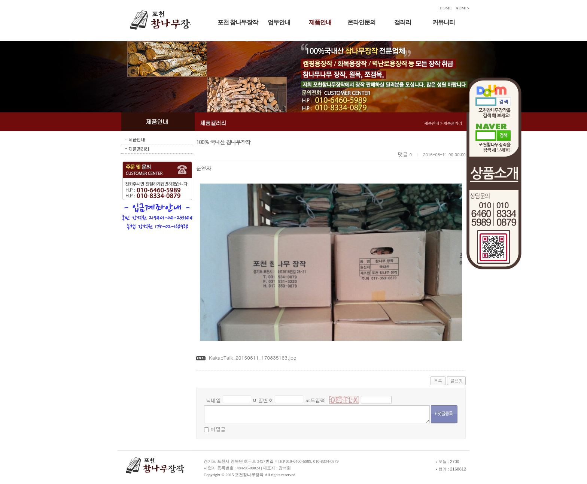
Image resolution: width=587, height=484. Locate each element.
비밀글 (217, 429)
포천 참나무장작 (238, 22)
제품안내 (320, 22)
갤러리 (402, 22)
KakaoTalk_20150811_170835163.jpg (252, 357)
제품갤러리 (138, 148)
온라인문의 (361, 22)
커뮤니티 (443, 22)
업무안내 (279, 22)
